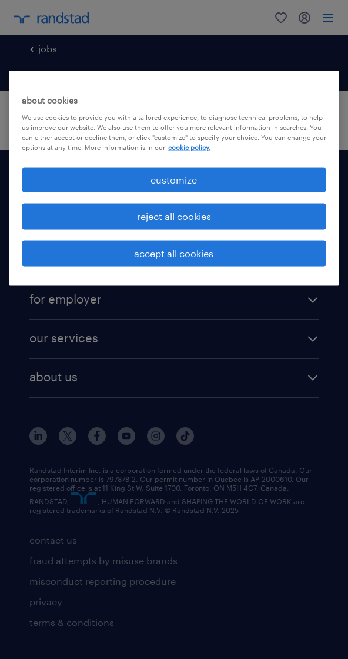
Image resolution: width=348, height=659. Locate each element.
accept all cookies (173, 252)
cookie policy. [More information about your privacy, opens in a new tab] (189, 147)
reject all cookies (174, 216)
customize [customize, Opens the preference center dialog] (173, 179)
